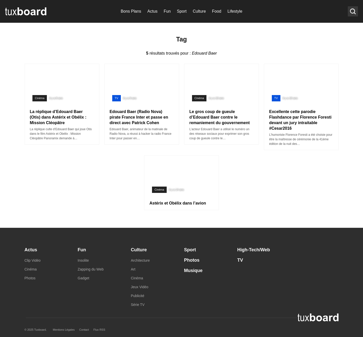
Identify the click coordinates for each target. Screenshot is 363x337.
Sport (181, 11)
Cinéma (40, 98)
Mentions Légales (64, 329)
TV (116, 98)
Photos (30, 278)
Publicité (137, 296)
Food (216, 11)
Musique (193, 270)
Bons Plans (131, 11)
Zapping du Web (91, 269)
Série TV (138, 305)
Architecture (140, 260)
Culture (199, 11)
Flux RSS (99, 329)
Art (133, 269)
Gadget (83, 278)
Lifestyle (234, 11)
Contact (84, 329)
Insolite (83, 260)
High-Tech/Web (253, 249)
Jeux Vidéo (139, 287)
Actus (152, 11)
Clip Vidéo (33, 260)
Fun (167, 11)
